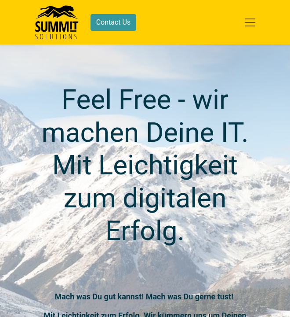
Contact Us (113, 22)
